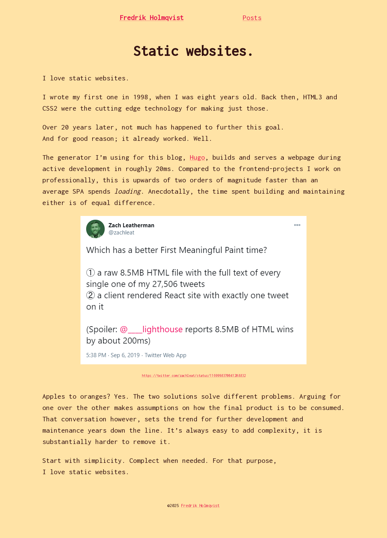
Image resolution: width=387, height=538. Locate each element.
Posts (252, 18)
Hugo (197, 157)
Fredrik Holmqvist (151, 18)
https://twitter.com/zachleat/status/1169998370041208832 (194, 375)
